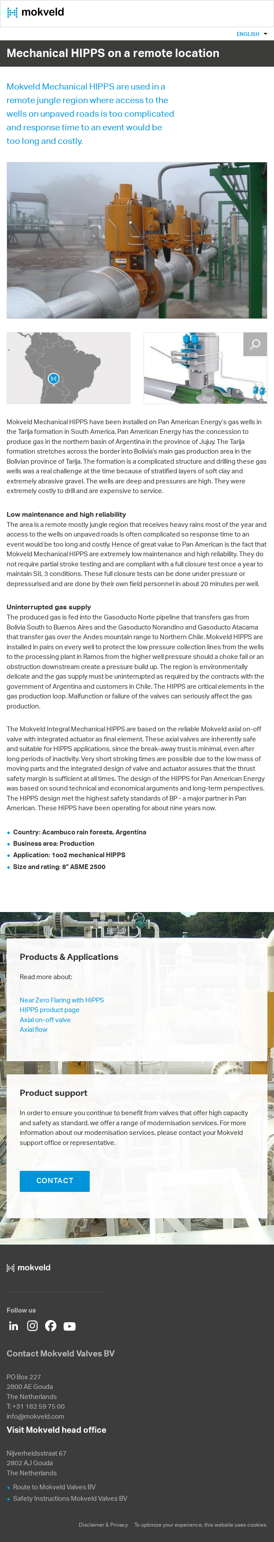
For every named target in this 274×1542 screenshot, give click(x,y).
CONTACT (55, 1180)
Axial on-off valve (45, 1019)
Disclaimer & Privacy (103, 1524)
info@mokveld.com (35, 1416)
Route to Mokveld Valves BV (54, 1487)
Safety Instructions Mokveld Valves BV (70, 1498)
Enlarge (255, 344)
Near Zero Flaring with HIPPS (62, 1000)
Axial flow (33, 1029)
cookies (256, 1524)
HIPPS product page (50, 1009)
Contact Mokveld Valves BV (61, 1353)
